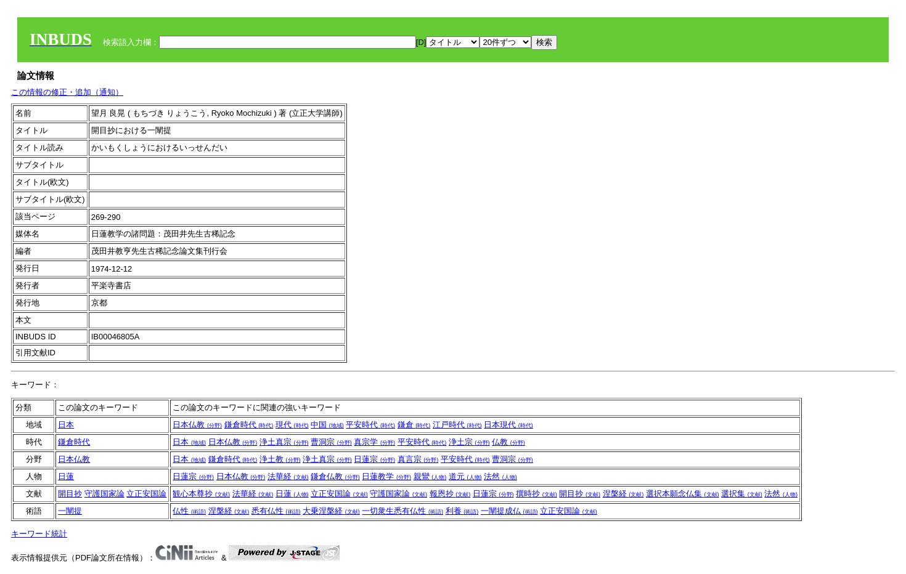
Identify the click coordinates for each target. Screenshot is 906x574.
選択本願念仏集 (682, 493)
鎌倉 (414, 424)
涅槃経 (623, 493)
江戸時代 (457, 424)
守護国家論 (104, 493)
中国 (327, 424)
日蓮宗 (374, 459)
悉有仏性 (276, 510)
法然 (500, 476)
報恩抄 (450, 493)
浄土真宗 (284, 442)
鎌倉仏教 (335, 476)
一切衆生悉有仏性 (402, 510)
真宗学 (374, 442)
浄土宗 (469, 442)
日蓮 (66, 476)
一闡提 (70, 510)
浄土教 (280, 459)
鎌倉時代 (249, 424)
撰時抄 (536, 493)
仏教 (508, 442)
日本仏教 (197, 424)
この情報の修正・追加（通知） (67, 92)
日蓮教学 (386, 476)
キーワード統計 (39, 533)
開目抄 (70, 493)
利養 (462, 510)
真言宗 (418, 459)
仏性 (189, 510)
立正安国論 (146, 493)
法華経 (288, 476)
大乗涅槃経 (331, 510)
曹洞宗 (331, 442)
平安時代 (370, 424)
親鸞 (430, 476)
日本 (66, 424)
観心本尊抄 (201, 493)
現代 (292, 424)
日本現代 (508, 424)
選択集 (741, 493)
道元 (465, 476)
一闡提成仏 (509, 510)
